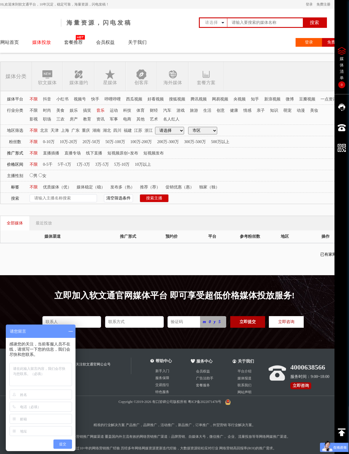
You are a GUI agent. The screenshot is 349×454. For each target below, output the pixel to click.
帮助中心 (164, 361)
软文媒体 (47, 77)
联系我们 (244, 385)
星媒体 (110, 77)
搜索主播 (154, 198)
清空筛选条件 (118, 198)
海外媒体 (172, 77)
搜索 (314, 22)
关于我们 (137, 42)
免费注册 (323, 4)
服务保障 (162, 378)
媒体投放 (41, 42)
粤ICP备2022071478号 (205, 402)
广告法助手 (204, 378)
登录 (309, 4)
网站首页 (9, 42)
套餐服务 (203, 385)
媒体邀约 (78, 77)
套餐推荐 (73, 42)
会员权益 (105, 42)
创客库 (141, 77)
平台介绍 (244, 371)
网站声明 (244, 392)
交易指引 (162, 385)
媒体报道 (244, 378)
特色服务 (162, 392)
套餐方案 (206, 77)
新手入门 (162, 371)
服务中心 (202, 361)
